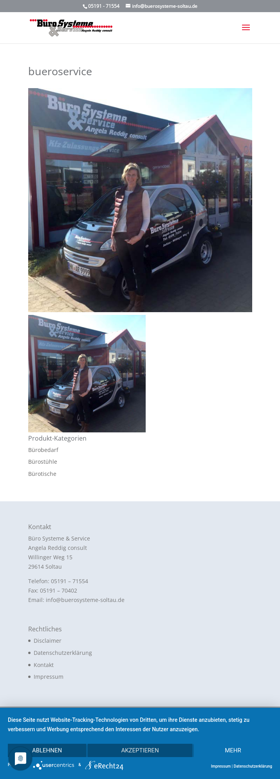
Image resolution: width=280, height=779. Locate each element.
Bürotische (42, 473)
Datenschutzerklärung (63, 652)
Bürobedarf (43, 450)
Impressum (48, 676)
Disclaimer (47, 640)
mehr (233, 750)
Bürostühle (42, 461)
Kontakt (44, 665)
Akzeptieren (140, 750)
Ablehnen (47, 750)
